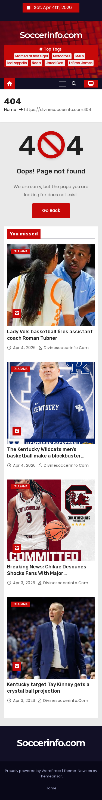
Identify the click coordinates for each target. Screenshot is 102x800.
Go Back (51, 210)
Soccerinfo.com (51, 35)
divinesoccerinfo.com (63, 347)
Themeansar (50, 776)
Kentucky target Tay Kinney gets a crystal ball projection (48, 687)
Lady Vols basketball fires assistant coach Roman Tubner (50, 335)
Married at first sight (31, 56)
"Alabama (20, 251)
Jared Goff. (55, 63)
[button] (75, 83)
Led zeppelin (17, 63)
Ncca (36, 63)
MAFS (79, 56)
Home (10, 109)
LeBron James (80, 63)
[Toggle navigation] (62, 83)
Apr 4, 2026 (25, 347)
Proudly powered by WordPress (33, 770)
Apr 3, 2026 (24, 583)
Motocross (61, 56)
